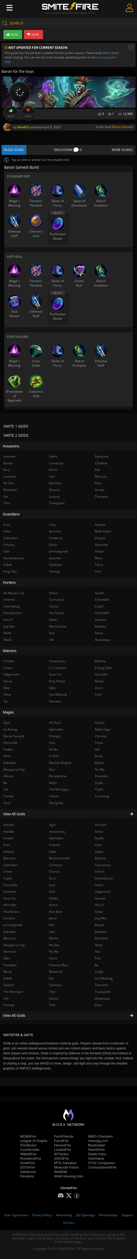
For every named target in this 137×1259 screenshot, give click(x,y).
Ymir (52, 1005)
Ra (96, 965)
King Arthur (57, 681)
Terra (99, 564)
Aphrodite (56, 838)
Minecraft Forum (66, 1167)
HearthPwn (96, 1150)
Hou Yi (99, 905)
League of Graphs (33, 1141)
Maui (98, 558)
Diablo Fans (97, 1154)
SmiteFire (27, 1163)
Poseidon (101, 776)
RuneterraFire (30, 1158)
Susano (54, 496)
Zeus (98, 1005)
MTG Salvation (65, 1163)
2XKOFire (61, 1158)
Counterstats (30, 1150)
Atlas (52, 851)
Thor (52, 991)
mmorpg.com (98, 1141)
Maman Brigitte (60, 763)
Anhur (99, 831)
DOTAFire (27, 1167)
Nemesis (55, 483)
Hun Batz (55, 911)
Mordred (101, 938)
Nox (52, 769)
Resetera (27, 1176)
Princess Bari (58, 965)
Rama (99, 633)
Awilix (99, 851)
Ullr (51, 639)
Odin (52, 688)
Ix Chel (54, 756)
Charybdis (102, 599)
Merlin (53, 938)
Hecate (100, 898)
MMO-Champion (100, 1136)
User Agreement (16, 1215)
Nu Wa (54, 951)
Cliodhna (101, 463)
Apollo (99, 838)
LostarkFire (62, 1150)
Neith (99, 945)
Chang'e (55, 736)
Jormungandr (58, 551)
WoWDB (60, 1172)
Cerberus (56, 865)
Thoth (99, 789)
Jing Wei (100, 918)
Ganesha (101, 545)
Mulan (99, 681)
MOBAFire (28, 1136)
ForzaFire (61, 1141)
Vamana (55, 701)
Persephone (57, 776)
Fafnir (53, 545)
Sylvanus (55, 985)
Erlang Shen (103, 668)
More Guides (122, 150)
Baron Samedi (122, 127)
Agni (52, 825)
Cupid (99, 606)
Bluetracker (96, 1145)
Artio (98, 845)
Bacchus (55, 531)
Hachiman (56, 613)
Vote (11, 113)
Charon (54, 871)
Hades (53, 898)
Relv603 (23, 127)
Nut (97, 951)
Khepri (99, 925)
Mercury (101, 476)
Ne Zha (54, 945)
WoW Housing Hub (68, 1176)
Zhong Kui (56, 803)
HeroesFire (62, 1145)
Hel (97, 749)
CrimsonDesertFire (102, 1167)
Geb (52, 891)
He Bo (53, 749)
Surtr (98, 694)
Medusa (101, 931)
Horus (53, 905)
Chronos (101, 736)
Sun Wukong (104, 978)
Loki (52, 931)
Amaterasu (57, 831)
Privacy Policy (42, 1215)
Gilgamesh (102, 891)
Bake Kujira (103, 531)
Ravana (54, 490)
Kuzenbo (55, 558)
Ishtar (99, 911)
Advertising (64, 1215)
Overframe (96, 1158)
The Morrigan (59, 789)
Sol (51, 978)
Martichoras (58, 626)
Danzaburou (104, 878)
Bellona (100, 858)
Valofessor (28, 1172)
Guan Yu (55, 674)
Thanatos (101, 985)
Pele (98, 958)
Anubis (100, 722)
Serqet (99, 490)
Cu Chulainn (57, 668)
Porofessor (28, 1145)
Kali (51, 925)
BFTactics (61, 1154)
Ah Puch (101, 825)
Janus (53, 918)
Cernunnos (103, 865)
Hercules (101, 674)
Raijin (53, 783)
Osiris (53, 958)
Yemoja (54, 571)
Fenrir (99, 885)
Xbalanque (102, 998)
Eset (52, 885)
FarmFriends (63, 1136)
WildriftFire (28, 1154)
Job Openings (85, 1215)
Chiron (99, 871)
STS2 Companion (101, 1163)
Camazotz (56, 463)
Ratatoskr (56, 971)
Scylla (99, 971)
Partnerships (108, 1215)
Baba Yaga (102, 729)
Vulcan (54, 998)
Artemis (54, 845)
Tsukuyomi (102, 991)
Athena (100, 524)
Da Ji (52, 878)
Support (127, 1215)
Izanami (100, 619)
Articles (68, 1222)
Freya (99, 742)
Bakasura (102, 456)
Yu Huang (102, 796)
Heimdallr (102, 613)
